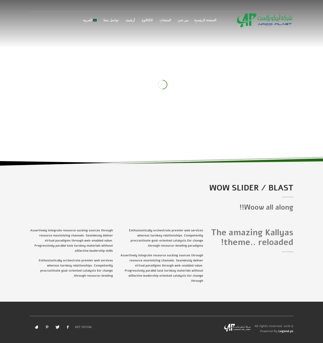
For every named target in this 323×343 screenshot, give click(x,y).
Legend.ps (285, 331)
